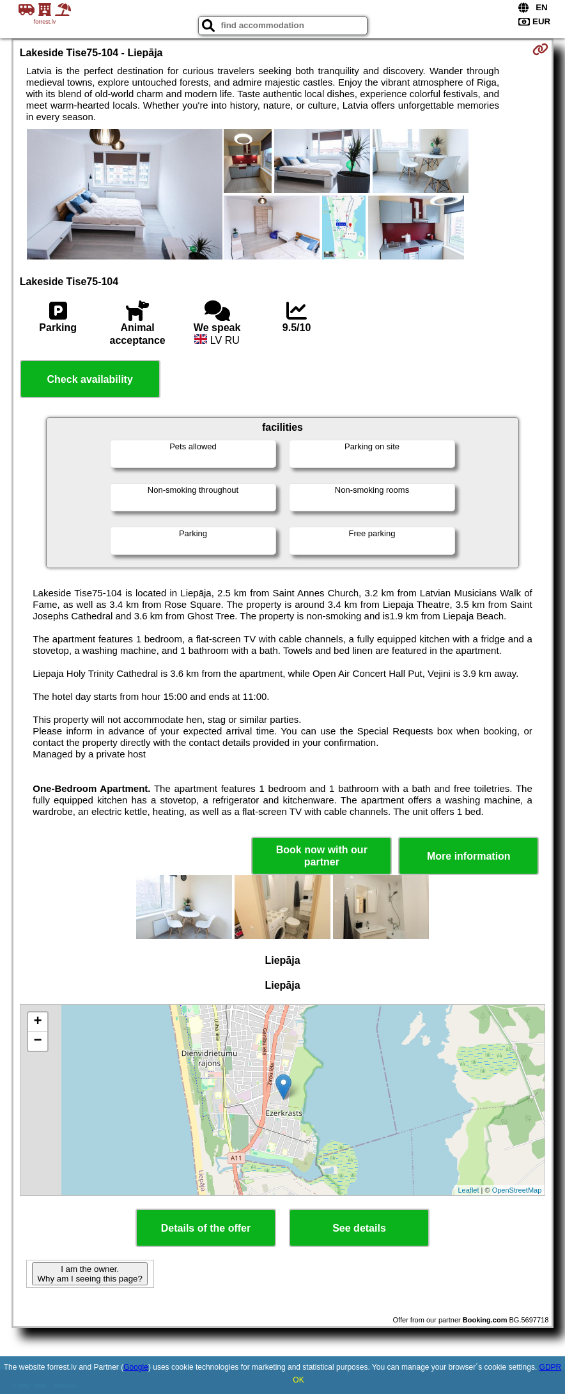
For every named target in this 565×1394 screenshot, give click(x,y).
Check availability (90, 379)
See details (359, 1228)
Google (135, 1367)
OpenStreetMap (517, 1190)
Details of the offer (206, 1228)
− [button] (38, 1041)
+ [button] (38, 1022)
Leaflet (468, 1190)
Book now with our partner (322, 855)
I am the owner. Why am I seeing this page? (89, 1273)
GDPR (550, 1367)
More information (469, 856)
